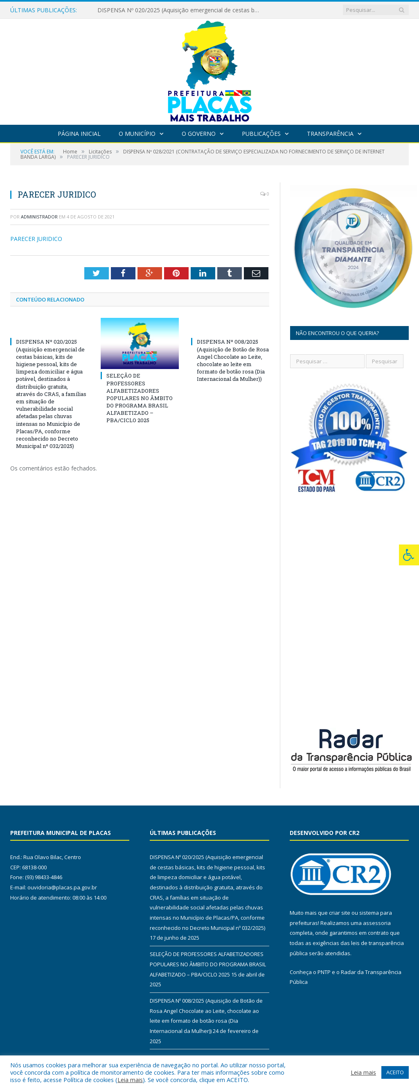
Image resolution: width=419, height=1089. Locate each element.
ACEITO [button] (395, 1072)
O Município (137, 133)
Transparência (330, 133)
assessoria (377, 923)
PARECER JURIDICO (36, 239)
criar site (339, 912)
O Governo (199, 133)
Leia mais (130, 1080)
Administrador (39, 217)
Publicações (261, 133)
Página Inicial (79, 133)
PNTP (324, 972)
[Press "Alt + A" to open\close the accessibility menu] (409, 554)
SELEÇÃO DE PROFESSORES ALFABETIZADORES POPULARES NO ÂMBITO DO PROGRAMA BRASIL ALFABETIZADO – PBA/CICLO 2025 (139, 398)
